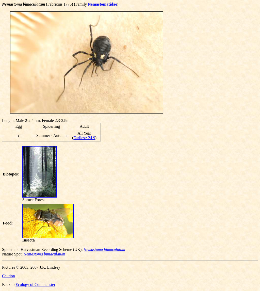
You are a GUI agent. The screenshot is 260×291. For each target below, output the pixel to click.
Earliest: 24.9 (84, 138)
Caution (8, 276)
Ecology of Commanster (35, 284)
